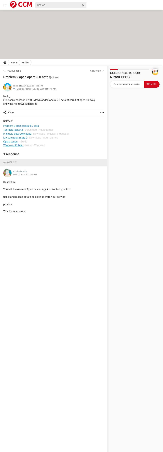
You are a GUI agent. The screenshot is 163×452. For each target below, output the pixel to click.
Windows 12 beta (13, 145)
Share (10, 112)
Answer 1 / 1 (10, 162)
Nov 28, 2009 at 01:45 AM (44, 89)
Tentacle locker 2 (13, 129)
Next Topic (95, 70)
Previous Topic (13, 70)
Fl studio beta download (17, 133)
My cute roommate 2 (15, 137)
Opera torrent (10, 141)
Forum (14, 62)
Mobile (25, 62)
